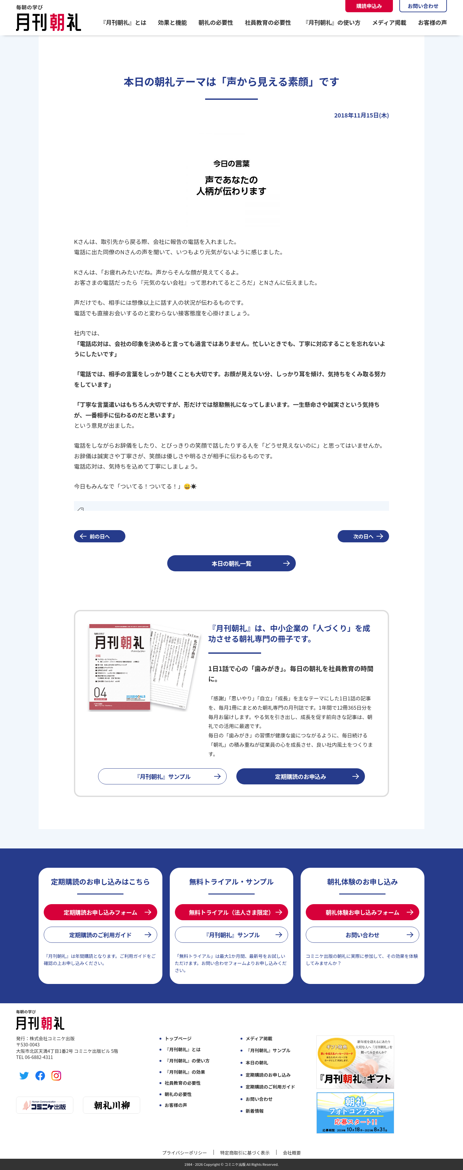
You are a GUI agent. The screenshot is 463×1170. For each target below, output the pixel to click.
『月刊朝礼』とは (123, 22)
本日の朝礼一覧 (231, 563)
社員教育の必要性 (268, 22)
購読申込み (369, 6)
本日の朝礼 (257, 1063)
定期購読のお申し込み (268, 1075)
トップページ (178, 1038)
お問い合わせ (423, 6)
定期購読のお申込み (300, 776)
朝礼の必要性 (215, 22)
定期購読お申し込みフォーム (100, 912)
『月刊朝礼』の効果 (185, 1072)
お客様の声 (432, 22)
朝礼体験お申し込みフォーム (362, 912)
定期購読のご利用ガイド (100, 935)
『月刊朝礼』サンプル (162, 776)
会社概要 (292, 1152)
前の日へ (100, 536)
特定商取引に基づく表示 (245, 1152)
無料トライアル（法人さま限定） (231, 912)
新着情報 (255, 1111)
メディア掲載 (389, 22)
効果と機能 (172, 22)
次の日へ (363, 536)
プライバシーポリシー (184, 1152)
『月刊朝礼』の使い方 (331, 22)
